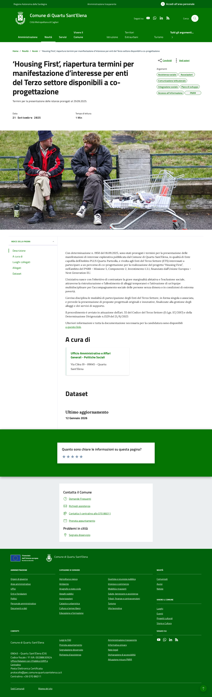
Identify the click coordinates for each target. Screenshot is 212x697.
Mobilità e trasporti (117, 589)
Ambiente (64, 584)
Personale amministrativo (23, 603)
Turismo (158, 37)
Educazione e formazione (71, 613)
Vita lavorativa (115, 608)
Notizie (160, 589)
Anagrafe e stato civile (70, 589)
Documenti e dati (19, 608)
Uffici (13, 589)
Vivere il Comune (78, 34)
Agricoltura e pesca (68, 579)
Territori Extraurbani (131, 34)
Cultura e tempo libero (69, 608)
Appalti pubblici (66, 594)
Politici (14, 598)
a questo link (73, 327)
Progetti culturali (165, 618)
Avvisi (159, 584)
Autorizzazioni (66, 598)
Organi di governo (19, 579)
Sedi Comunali (17, 688)
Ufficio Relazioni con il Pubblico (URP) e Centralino (29, 662)
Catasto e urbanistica (69, 603)
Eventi (160, 613)
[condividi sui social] (164, 60)
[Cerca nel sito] (194, 18)
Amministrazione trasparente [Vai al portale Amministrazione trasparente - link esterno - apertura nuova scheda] (101, 4)
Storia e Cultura (164, 623)
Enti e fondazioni (19, 594)
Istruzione (112, 37)
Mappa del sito (45, 688)
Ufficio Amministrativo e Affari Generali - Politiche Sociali (91, 355)
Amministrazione (27, 37)
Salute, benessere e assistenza (123, 594)
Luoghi (160, 608)
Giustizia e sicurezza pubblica (122, 579)
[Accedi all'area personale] (177, 4)
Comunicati (162, 579)
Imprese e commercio (118, 584)
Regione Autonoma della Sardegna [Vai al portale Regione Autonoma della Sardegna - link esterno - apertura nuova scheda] (30, 4)
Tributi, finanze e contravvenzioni (124, 598)
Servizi (63, 37)
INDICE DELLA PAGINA (33, 241)
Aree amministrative (21, 584)
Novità (48, 37)
